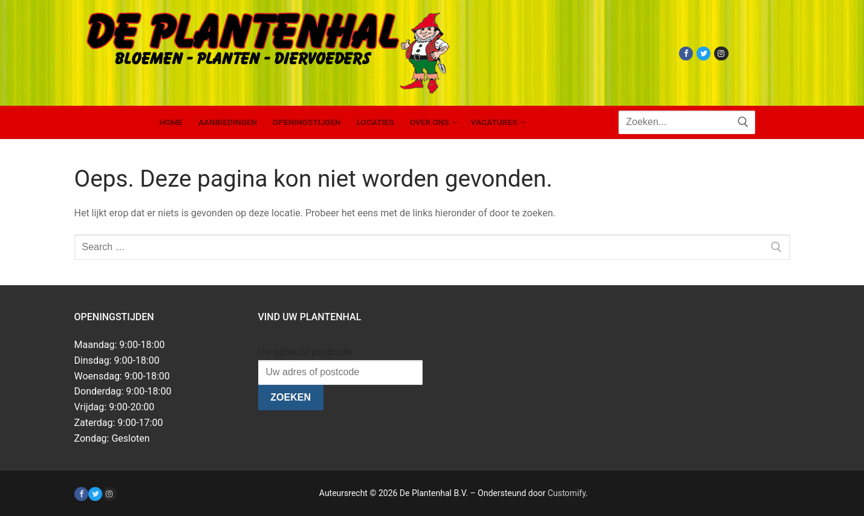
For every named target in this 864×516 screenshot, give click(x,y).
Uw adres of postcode (305, 352)
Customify (567, 493)
